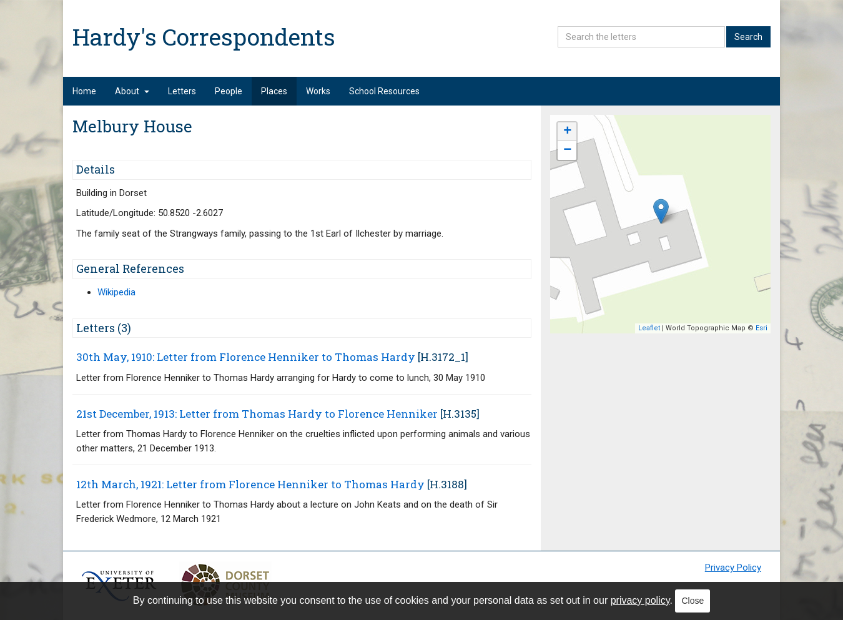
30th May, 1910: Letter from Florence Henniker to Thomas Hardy (245, 357)
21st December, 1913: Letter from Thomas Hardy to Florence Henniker (257, 413)
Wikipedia (116, 292)
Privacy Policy (733, 567)
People (228, 91)
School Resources (384, 91)
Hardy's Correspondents (203, 36)
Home (84, 91)
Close (692, 601)
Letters (182, 91)
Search (748, 37)
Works (318, 91)
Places (274, 91)
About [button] (132, 91)
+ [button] (567, 131)
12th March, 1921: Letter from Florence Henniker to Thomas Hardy (250, 484)
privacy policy (640, 600)
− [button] (567, 150)
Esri (761, 328)
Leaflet (649, 328)
